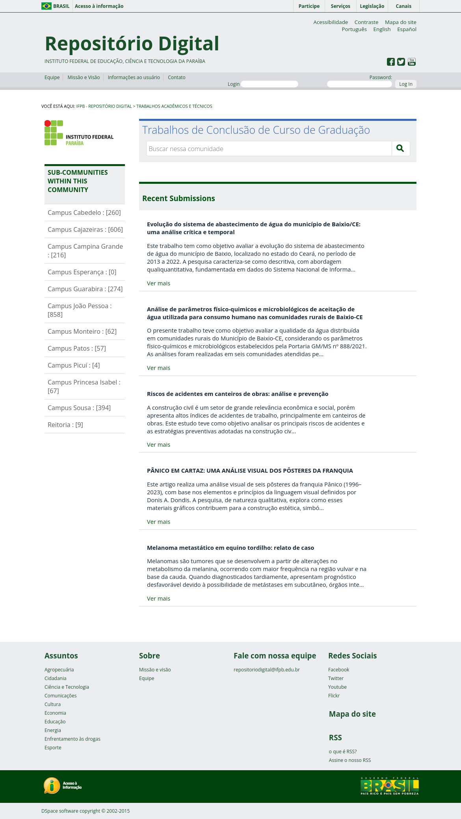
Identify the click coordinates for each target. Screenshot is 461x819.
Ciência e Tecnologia (67, 687)
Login (263, 84)
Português (354, 29)
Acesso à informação (99, 6)
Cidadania (56, 678)
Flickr (334, 695)
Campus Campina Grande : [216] (85, 250)
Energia (53, 730)
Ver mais (158, 283)
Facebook (338, 669)
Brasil (61, 6)
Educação (55, 721)
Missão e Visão (84, 77)
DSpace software (59, 811)
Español (406, 29)
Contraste (367, 22)
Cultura (53, 704)
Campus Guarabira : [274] (85, 289)
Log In (406, 84)
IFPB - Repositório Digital (104, 106)
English (382, 29)
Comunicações (60, 695)
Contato (177, 77)
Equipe (52, 77)
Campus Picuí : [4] (74, 365)
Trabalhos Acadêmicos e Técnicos (174, 106)
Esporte (53, 747)
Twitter (336, 678)
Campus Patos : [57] (77, 348)
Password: (359, 80)
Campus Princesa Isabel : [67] (84, 386)
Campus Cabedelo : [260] (84, 212)
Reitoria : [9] (65, 424)
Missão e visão (155, 669)
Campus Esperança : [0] (82, 272)
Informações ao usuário (134, 77)
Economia (55, 713)
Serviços (340, 6)
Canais (404, 6)
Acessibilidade (330, 22)
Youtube (337, 687)
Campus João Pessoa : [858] (80, 310)
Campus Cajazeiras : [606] (85, 229)
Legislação (372, 6)
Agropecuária (59, 669)
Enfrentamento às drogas (72, 739)
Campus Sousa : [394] (79, 407)
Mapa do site (400, 22)
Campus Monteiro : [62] (82, 331)
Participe (309, 6)
